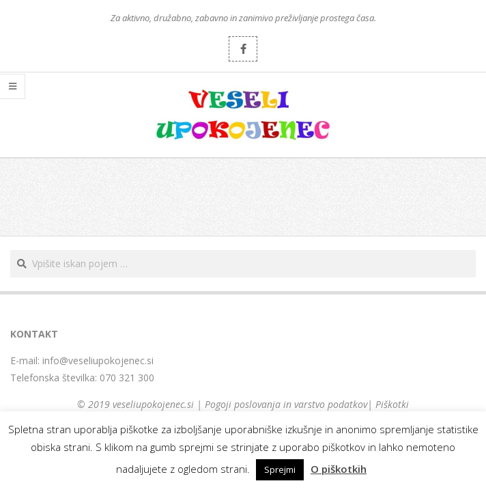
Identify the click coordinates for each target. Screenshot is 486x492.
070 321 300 (127, 377)
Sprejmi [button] (280, 469)
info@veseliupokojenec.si (98, 360)
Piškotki (392, 404)
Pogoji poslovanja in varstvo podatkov (286, 404)
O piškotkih (339, 469)
